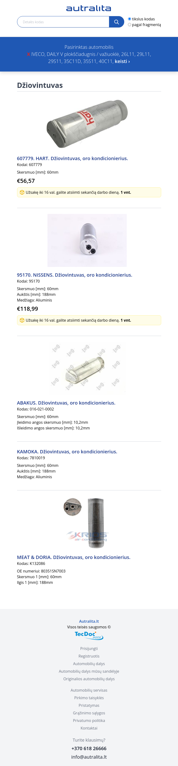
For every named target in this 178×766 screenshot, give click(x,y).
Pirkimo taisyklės (89, 697)
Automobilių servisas (89, 690)
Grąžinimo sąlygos (89, 713)
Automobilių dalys (89, 663)
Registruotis (88, 656)
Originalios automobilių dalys (89, 678)
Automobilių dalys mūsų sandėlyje (89, 671)
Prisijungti (89, 648)
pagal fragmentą (146, 24)
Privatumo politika (89, 720)
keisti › (122, 61)
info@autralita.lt (89, 757)
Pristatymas (89, 705)
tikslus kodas (143, 19)
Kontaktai (89, 728)
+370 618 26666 (89, 748)
